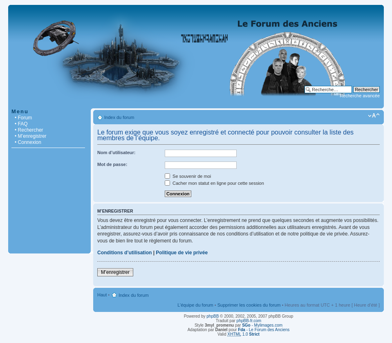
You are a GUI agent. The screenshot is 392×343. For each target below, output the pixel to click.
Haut (102, 294)
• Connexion (28, 142)
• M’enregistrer (31, 136)
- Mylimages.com (262, 325)
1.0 (243, 334)
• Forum (23, 118)
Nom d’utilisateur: (116, 152)
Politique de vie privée (182, 253)
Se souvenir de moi (188, 176)
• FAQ (21, 124)
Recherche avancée (360, 95)
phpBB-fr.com (249, 320)
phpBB (212, 316)
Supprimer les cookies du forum (249, 305)
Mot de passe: (112, 164)
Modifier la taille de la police (374, 115)
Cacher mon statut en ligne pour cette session (214, 183)
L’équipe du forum (195, 305)
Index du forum (119, 117)
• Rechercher (29, 130)
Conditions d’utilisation (124, 253)
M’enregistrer (115, 272)
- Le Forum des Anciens (263, 329)
